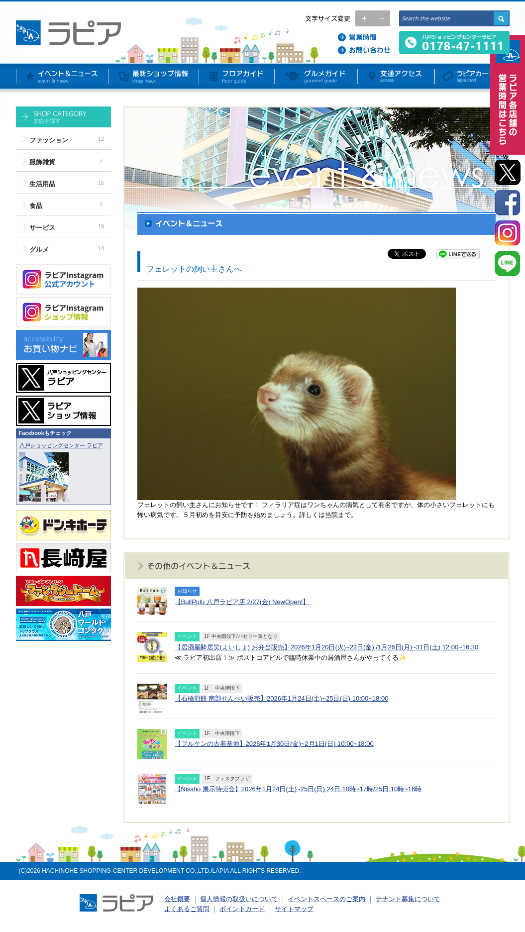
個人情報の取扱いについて (239, 899)
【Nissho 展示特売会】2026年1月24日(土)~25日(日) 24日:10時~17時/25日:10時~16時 (298, 789)
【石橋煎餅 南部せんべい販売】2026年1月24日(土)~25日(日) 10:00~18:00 (282, 698)
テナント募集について (408, 899)
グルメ (39, 249)
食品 (35, 205)
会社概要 (177, 899)
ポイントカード (242, 909)
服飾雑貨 (42, 162)
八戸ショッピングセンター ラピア (61, 445)
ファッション (48, 140)
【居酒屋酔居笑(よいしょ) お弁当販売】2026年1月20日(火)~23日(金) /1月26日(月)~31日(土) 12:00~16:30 (327, 647)
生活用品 (42, 184)
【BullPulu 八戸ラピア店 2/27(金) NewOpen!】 (242, 602)
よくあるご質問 (187, 909)
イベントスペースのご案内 (326, 899)
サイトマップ (294, 909)
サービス (42, 227)
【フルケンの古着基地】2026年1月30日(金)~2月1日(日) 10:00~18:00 (274, 743)
